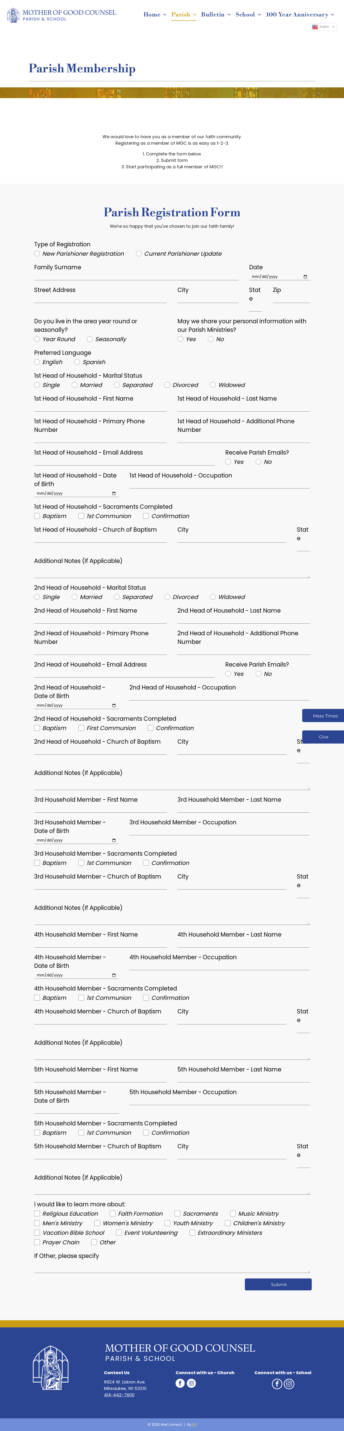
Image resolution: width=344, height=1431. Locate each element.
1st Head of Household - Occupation (180, 475)
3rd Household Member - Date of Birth (70, 826)
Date (256, 267)
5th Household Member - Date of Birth (70, 1096)
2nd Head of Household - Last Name (229, 611)
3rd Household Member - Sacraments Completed (105, 854)
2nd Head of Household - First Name (85, 611)
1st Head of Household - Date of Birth (75, 480)
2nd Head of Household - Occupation (182, 687)
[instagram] (191, 1384)
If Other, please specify (66, 1256)
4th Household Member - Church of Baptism (97, 1011)
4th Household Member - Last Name (229, 934)
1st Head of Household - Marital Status (88, 376)
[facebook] (180, 1384)
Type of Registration (62, 244)
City (183, 290)
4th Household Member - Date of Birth (70, 961)
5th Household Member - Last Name (229, 1069)
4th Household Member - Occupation (183, 957)
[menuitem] (155, 15)
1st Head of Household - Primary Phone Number (89, 425)
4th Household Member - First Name (86, 934)
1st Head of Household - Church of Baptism (95, 530)
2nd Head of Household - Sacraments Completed (105, 719)
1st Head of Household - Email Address (88, 452)
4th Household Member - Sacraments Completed (105, 988)
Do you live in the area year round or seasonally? (85, 325)
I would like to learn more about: (79, 1204)
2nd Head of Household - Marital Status (90, 588)
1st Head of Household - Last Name (227, 399)
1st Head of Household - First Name (83, 399)
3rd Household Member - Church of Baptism (97, 876)
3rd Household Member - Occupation (182, 822)
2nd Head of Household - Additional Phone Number (237, 637)
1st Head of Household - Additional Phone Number (236, 425)
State (255, 294)
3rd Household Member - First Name (86, 800)
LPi (194, 1424)
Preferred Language (62, 353)
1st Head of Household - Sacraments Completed (103, 507)
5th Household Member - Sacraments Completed (105, 1123)
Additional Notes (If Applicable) (78, 561)
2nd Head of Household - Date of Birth (69, 692)
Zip (277, 290)
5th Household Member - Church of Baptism (97, 1146)
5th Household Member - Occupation (183, 1092)
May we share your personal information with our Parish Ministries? (241, 325)
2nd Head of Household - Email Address (90, 664)
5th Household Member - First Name (86, 1069)
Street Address (54, 290)
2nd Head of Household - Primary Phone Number (91, 637)
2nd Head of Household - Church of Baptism (97, 742)
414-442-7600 (119, 1395)
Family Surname (57, 267)
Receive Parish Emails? (257, 452)
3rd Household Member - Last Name (229, 800)
